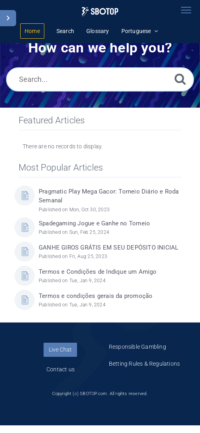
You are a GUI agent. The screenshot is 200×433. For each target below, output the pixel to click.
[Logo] (100, 11)
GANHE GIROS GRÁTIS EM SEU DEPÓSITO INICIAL (108, 247)
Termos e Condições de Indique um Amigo (98, 271)
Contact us (60, 369)
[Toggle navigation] (186, 10)
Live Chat (60, 349)
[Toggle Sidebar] (8, 18)
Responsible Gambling (137, 346)
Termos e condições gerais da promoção (95, 296)
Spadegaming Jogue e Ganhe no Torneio (94, 223)
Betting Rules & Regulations (144, 363)
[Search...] (100, 79)
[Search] (180, 78)
